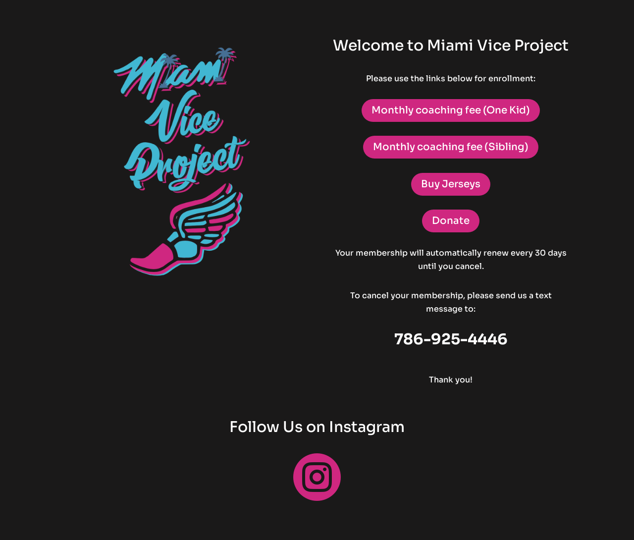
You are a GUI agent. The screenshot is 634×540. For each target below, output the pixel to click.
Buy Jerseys (450, 184)
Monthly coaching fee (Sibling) (450, 147)
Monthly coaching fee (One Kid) (450, 110)
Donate (451, 221)
